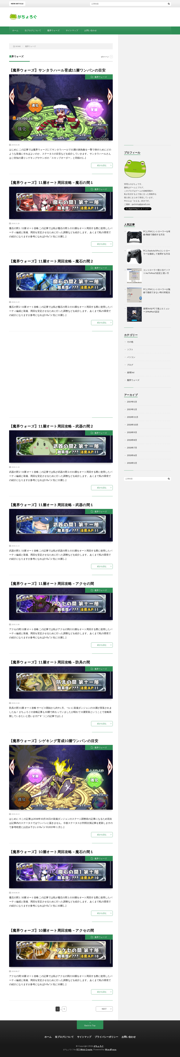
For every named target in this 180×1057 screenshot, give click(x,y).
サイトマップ (72, 30)
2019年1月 (132, 409)
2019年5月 (132, 401)
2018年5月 (132, 463)
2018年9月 (132, 432)
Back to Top (90, 1025)
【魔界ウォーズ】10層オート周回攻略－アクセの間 (51, 930)
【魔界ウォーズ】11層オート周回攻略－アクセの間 (51, 583)
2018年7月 (132, 447)
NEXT (104, 1009)
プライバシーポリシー (106, 1036)
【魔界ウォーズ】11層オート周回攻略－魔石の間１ (51, 182)
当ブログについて (33, 30)
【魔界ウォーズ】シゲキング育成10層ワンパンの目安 (53, 741)
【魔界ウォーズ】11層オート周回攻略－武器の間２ (51, 426)
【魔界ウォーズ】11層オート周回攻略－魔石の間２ (51, 261)
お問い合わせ (90, 30)
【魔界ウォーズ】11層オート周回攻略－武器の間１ (51, 505)
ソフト (130, 349)
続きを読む (102, 165)
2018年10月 (132, 424)
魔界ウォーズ (53, 30)
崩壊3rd (130, 372)
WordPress (110, 1049)
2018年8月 (132, 440)
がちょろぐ (99, 1046)
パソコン (131, 357)
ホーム (15, 30)
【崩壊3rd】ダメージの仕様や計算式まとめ (88, 4)
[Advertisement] (61, 377)
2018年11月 (132, 417)
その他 (130, 342)
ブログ (130, 364)
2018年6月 (132, 455)
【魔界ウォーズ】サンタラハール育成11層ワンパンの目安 (57, 70)
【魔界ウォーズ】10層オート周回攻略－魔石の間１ (51, 852)
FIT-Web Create (84, 1049)
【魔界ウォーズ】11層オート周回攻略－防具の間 (49, 662)
